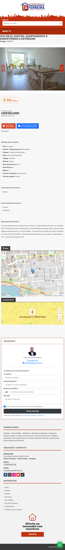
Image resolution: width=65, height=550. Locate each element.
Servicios (8, 497)
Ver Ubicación (25, 317)
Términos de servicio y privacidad (33, 415)
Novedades (9, 500)
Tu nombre (8, 374)
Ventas (7, 491)
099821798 (33, 360)
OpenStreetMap (58, 295)
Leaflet (46, 295)
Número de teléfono (11, 388)
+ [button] (4, 254)
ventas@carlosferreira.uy (33, 363)
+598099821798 (10, 465)
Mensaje (7, 396)
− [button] (4, 257)
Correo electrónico (10, 381)
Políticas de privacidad (13, 510)
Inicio (7, 487)
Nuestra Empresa (11, 503)
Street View (10, 100)
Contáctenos (9, 506)
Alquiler (7, 494)
